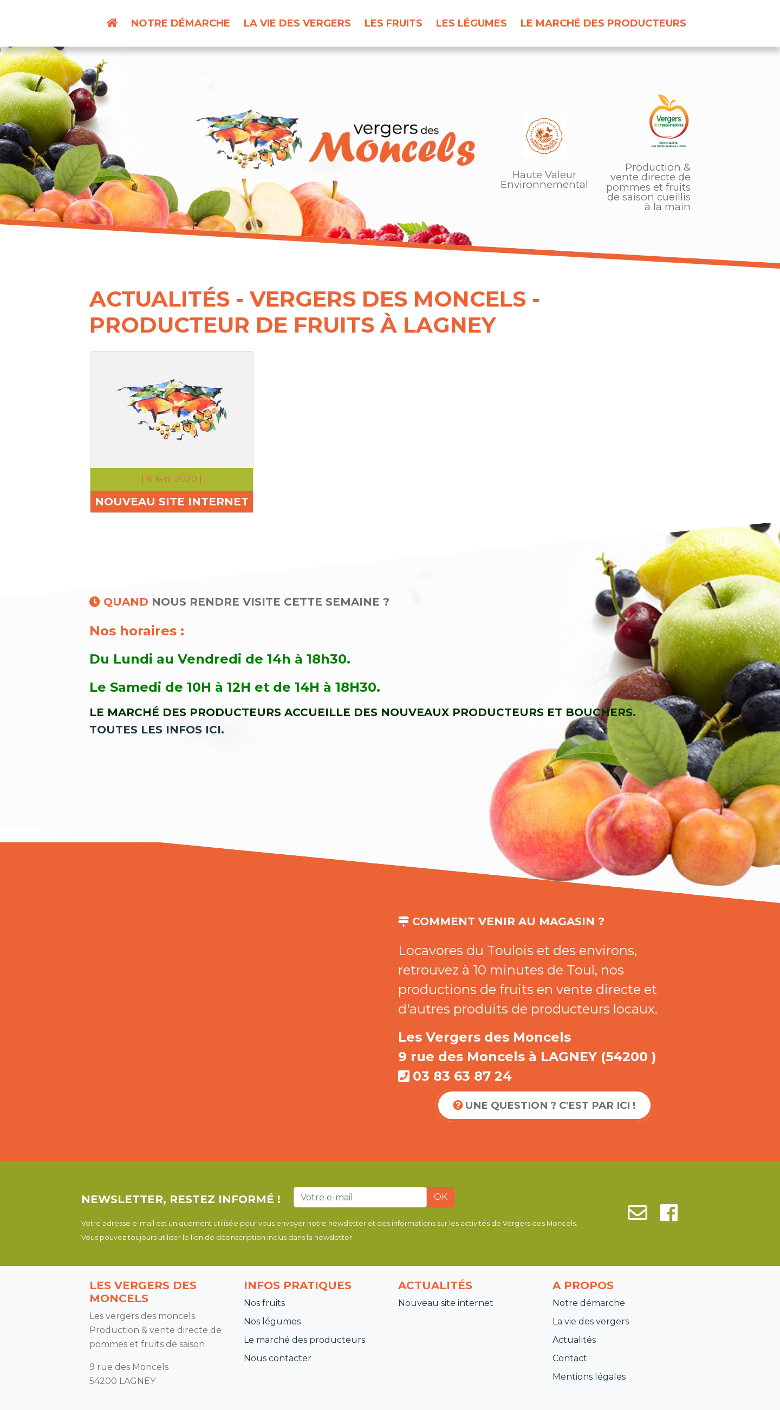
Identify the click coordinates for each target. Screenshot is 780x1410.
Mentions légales (589, 1377)
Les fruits (393, 23)
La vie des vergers (297, 23)
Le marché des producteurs (603, 23)
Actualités (574, 1340)
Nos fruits (264, 1303)
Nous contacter (277, 1358)
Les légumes (471, 23)
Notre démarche (180, 23)
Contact (569, 1358)
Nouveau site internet (445, 1303)
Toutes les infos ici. (156, 729)
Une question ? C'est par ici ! (544, 1105)
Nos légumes (272, 1321)
